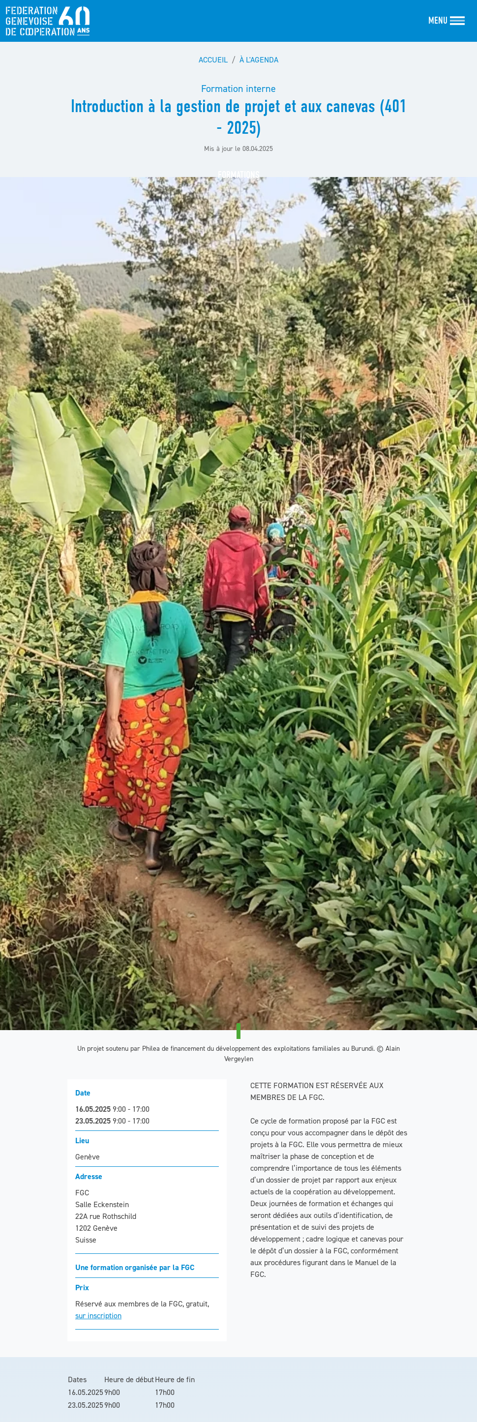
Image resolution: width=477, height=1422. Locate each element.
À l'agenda (258, 59)
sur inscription (98, 1315)
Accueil (213, 59)
